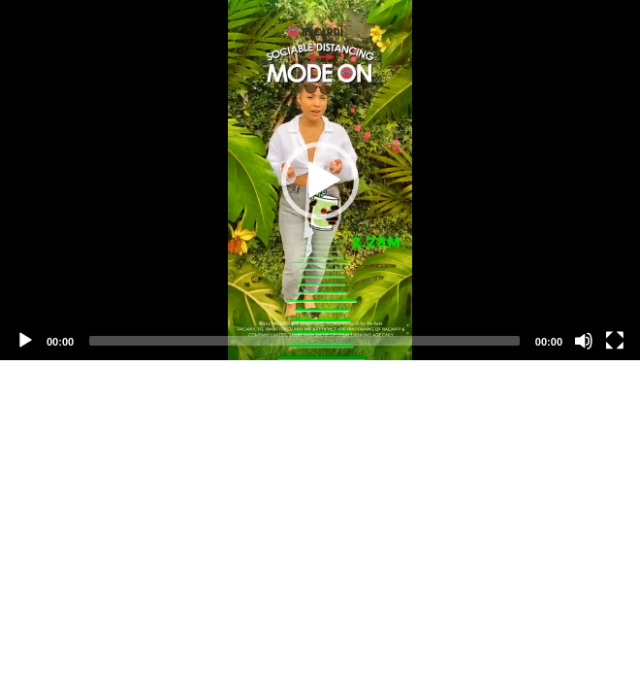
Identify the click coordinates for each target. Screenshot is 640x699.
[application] (320, 180)
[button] (320, 180)
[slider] (304, 341)
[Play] (25, 340)
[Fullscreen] (614, 340)
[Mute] (583, 340)
